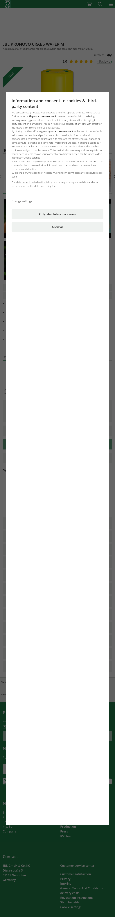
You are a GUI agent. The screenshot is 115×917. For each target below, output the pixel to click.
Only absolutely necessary (57, 214)
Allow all (57, 227)
